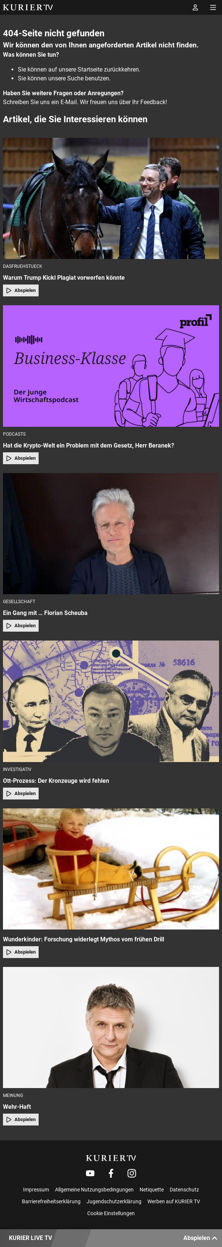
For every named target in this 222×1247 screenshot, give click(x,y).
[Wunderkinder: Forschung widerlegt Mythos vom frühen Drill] (111, 869)
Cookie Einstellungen (111, 1213)
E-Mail (69, 102)
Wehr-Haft (17, 1106)
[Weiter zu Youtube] (90, 1173)
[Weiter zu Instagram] (131, 1173)
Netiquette (152, 1190)
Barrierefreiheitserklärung (51, 1201)
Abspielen (21, 290)
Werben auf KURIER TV (173, 1201)
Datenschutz (184, 1190)
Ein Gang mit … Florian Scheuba (45, 612)
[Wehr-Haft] (111, 1027)
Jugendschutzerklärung (113, 1201)
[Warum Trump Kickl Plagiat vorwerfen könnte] (111, 198)
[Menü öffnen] (213, 7)
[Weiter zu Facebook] (111, 1173)
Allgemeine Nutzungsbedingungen (94, 1190)
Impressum (36, 1190)
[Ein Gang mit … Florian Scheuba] (111, 533)
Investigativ (17, 769)
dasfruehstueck (22, 266)
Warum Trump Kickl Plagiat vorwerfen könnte (64, 277)
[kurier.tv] (111, 1158)
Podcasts (14, 434)
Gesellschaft (19, 601)
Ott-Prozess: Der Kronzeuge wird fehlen (56, 780)
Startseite (90, 69)
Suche (75, 78)
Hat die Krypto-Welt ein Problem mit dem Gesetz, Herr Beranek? (88, 445)
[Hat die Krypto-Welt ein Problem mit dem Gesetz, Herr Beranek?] (111, 365)
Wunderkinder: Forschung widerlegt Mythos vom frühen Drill (83, 939)
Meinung (13, 1095)
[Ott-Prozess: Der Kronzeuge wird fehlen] (111, 701)
